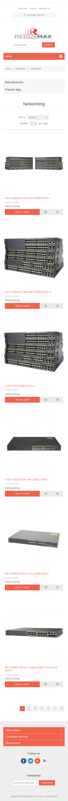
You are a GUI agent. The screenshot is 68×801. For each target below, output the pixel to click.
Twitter (30, 761)
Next (54, 708)
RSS (37, 761)
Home (8, 68)
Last (61, 708)
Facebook (23, 761)
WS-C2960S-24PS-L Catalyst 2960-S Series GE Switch (31, 669)
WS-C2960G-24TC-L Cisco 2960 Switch (27, 573)
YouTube (44, 761)
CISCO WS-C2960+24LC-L (20, 386)
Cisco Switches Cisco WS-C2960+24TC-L (28, 198)
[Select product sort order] (38, 117)
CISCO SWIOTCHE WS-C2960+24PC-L (27, 479)
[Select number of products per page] (33, 123)
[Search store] (27, 44)
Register (22, 9)
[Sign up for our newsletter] (26, 782)
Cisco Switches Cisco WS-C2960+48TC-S (28, 292)
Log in (33, 9)
